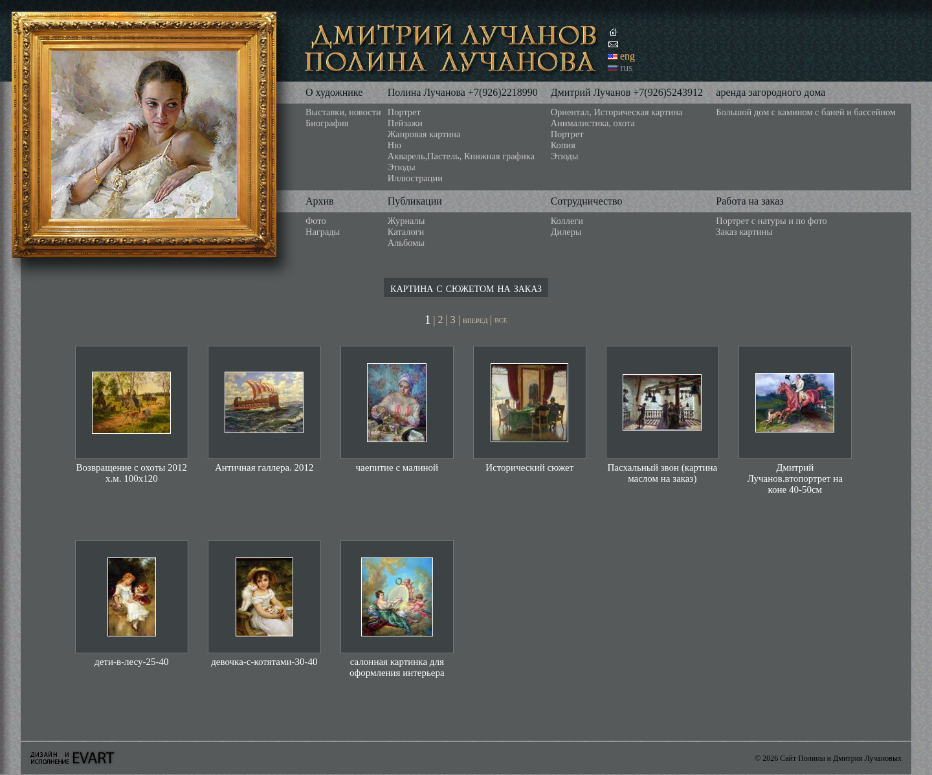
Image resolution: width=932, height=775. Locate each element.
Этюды (402, 167)
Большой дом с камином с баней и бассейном (806, 112)
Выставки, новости (343, 112)
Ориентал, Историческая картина (617, 112)
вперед (476, 320)
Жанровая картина (424, 134)
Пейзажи (405, 123)
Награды (322, 232)
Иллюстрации (415, 178)
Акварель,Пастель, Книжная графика (461, 156)
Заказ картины (744, 232)
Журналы (406, 221)
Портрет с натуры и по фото (771, 221)
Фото (315, 221)
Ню (394, 145)
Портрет (404, 112)
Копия (563, 145)
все (500, 319)
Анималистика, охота (593, 123)
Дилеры (566, 232)
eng (627, 56)
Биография (326, 123)
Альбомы (406, 243)
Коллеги (567, 221)
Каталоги (406, 232)
